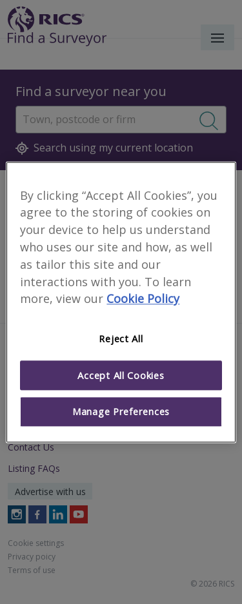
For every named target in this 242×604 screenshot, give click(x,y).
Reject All (121, 339)
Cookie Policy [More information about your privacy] (142, 299)
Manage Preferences (121, 411)
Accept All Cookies (120, 375)
